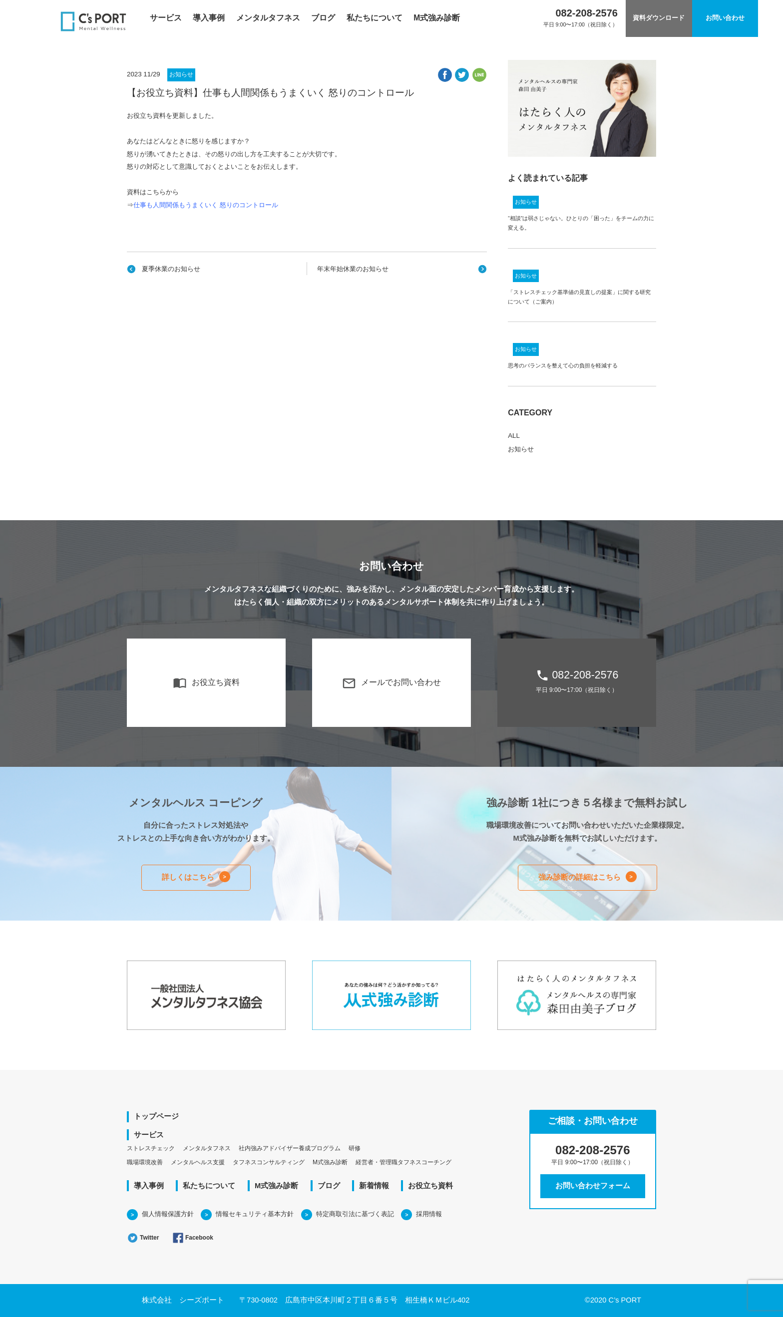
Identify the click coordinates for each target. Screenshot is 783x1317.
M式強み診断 (436, 17)
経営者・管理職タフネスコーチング (403, 1162)
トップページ (156, 1116)
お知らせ (181, 74)
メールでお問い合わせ (391, 683)
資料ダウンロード (659, 17)
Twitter (143, 1237)
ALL (514, 435)
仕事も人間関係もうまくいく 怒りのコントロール (205, 205)
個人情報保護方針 (168, 1214)
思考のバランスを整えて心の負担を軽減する (563, 365)
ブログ (323, 17)
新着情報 (374, 1186)
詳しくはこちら (188, 877)
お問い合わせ (725, 17)
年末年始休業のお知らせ (353, 269)
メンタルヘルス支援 (198, 1162)
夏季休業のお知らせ (171, 269)
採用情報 (429, 1214)
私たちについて (374, 17)
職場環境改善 (145, 1162)
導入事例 (209, 17)
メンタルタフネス (268, 17)
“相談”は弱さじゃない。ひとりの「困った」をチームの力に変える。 (581, 223)
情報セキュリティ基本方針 (255, 1214)
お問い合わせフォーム (592, 1186)
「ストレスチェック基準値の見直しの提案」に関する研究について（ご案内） (579, 297)
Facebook (192, 1237)
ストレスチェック (151, 1148)
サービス (166, 17)
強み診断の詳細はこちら (579, 877)
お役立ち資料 (206, 683)
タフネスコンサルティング (269, 1162)
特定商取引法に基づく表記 (355, 1214)
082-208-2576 (577, 680)
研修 (355, 1148)
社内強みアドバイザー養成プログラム (290, 1148)
